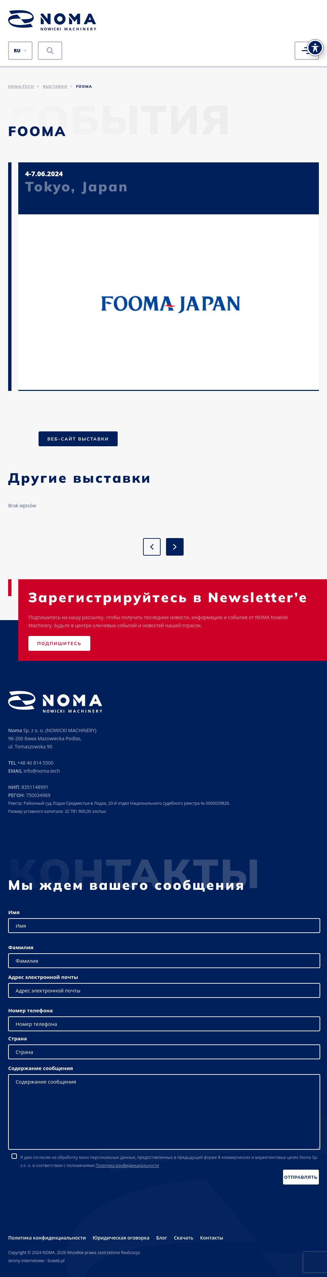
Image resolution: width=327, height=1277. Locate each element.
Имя (14, 912)
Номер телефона (30, 1010)
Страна (17, 1038)
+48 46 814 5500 (35, 763)
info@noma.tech (42, 771)
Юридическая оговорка (121, 1237)
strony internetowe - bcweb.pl (36, 1260)
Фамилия (20, 947)
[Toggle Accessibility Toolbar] (315, 44)
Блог (161, 1237)
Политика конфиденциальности (127, 1165)
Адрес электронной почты (43, 977)
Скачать (183, 1237)
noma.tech (21, 86)
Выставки (55, 86)
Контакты (211, 1237)
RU (17, 50)
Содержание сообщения (40, 1068)
